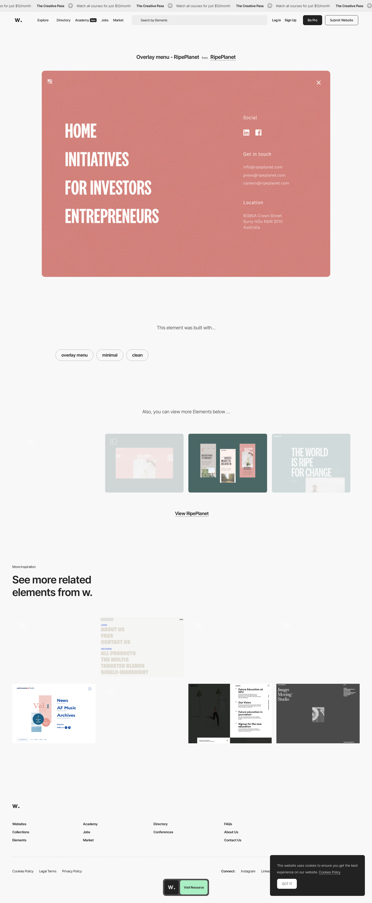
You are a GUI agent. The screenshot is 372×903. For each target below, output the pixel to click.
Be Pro (312, 20)
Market (118, 20)
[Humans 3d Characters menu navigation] (230, 647)
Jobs (104, 20)
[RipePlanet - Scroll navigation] (61, 462)
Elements (19, 840)
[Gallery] (144, 463)
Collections (20, 832)
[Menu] (142, 715)
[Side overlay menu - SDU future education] (230, 713)
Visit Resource (194, 887)
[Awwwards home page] (171, 887)
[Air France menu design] (54, 713)
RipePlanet (223, 57)
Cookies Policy (22, 871)
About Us (231, 832)
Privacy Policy (72, 871)
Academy (86, 20)
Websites (19, 824)
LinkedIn (267, 871)
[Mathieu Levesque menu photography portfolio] (318, 647)
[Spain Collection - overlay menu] (54, 647)
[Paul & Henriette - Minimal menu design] (318, 713)
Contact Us (232, 840)
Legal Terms (47, 871)
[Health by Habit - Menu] (142, 647)
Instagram (248, 871)
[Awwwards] (18, 20)
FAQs (228, 824)
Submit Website (341, 20)
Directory (63, 20)
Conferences (163, 832)
